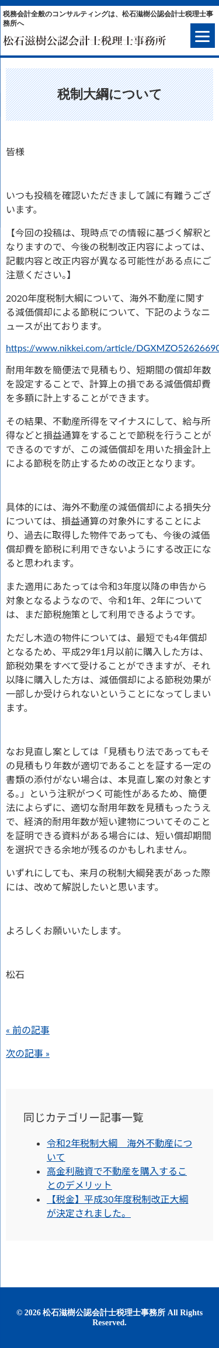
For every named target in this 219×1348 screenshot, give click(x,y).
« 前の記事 (28, 1029)
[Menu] (202, 35)
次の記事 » (28, 1053)
